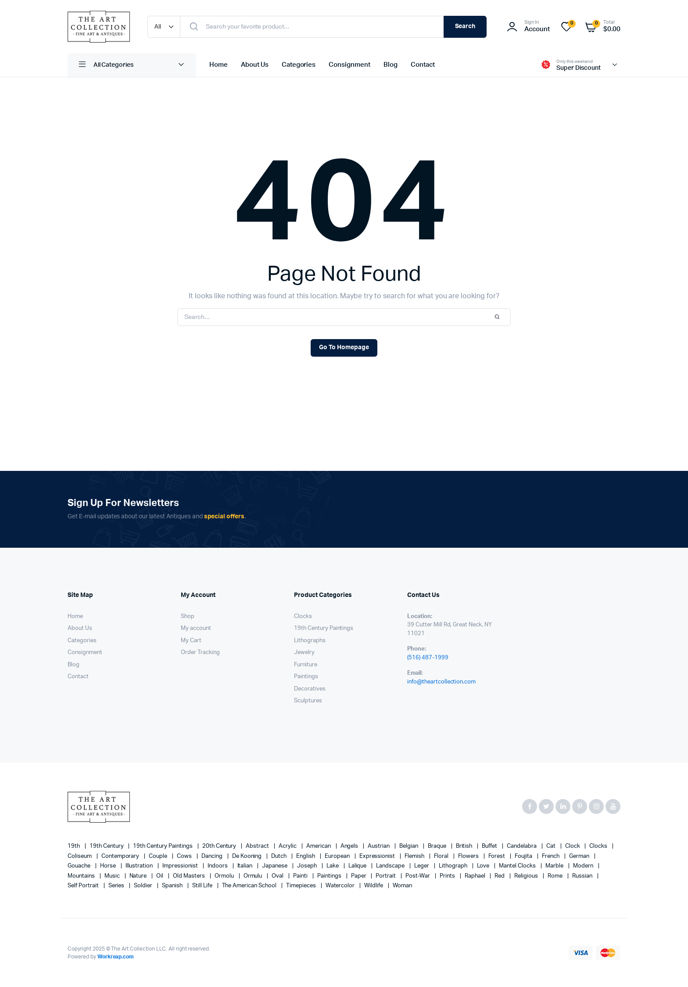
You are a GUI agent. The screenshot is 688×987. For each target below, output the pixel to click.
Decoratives (310, 689)
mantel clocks (518, 866)
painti (301, 876)
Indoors (218, 866)
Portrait (386, 876)
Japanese (275, 866)
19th (74, 846)
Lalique (358, 866)
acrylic (288, 846)
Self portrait (84, 886)
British (465, 846)
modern (584, 866)
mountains (82, 876)
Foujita (524, 856)
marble (555, 866)
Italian (245, 866)
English (306, 856)
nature (138, 876)
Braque (438, 846)
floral (442, 856)
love (484, 866)
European (338, 856)
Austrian (379, 846)
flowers (469, 856)
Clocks (303, 616)
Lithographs (310, 641)
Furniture (305, 665)
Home (218, 64)
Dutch (279, 856)
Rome (556, 876)
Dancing (212, 856)
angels (350, 846)
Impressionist (180, 866)
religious (526, 876)
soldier (144, 886)
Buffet (490, 846)
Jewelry (304, 652)
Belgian (409, 846)
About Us (255, 64)
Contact (423, 64)
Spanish (173, 886)
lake (333, 866)
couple (158, 856)
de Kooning (247, 856)
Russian (583, 876)
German (580, 856)
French (551, 856)
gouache (80, 866)
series (117, 886)
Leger (422, 866)
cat (551, 846)
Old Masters (189, 876)
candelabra (522, 846)
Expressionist (378, 856)
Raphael (476, 876)
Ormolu (225, 876)
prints (448, 876)
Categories (299, 64)
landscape (391, 866)
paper (359, 876)
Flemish (415, 856)
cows (185, 856)
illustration (139, 866)
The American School (250, 886)
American (319, 846)
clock (573, 846)
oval (278, 876)
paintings (330, 876)
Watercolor (341, 886)
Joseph (307, 866)
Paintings (306, 677)
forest (497, 856)
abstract (258, 846)
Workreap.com (115, 956)
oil (160, 876)
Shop (187, 616)
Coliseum (80, 856)
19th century (107, 846)
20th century (220, 846)
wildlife (374, 886)
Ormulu (254, 876)
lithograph (454, 866)
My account (196, 628)
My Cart (191, 641)
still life (203, 886)
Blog (390, 64)
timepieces (301, 886)
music (112, 876)
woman (402, 886)
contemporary (121, 856)
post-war (418, 876)
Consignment (349, 64)
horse (108, 866)
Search (465, 26)
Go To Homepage (344, 347)
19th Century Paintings (323, 628)
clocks (599, 846)
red (500, 876)
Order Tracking (200, 652)
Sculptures (308, 701)
